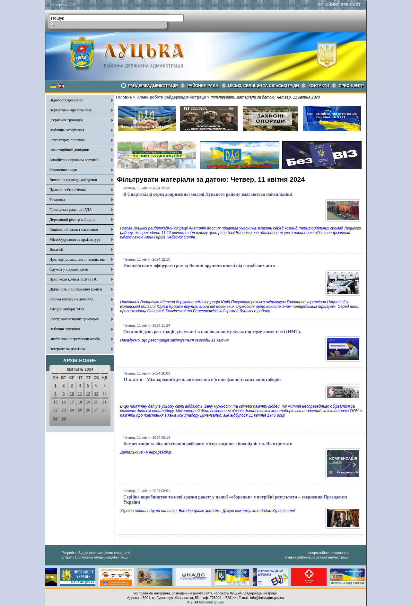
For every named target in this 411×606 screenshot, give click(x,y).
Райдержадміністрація (153, 85)
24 (72, 410)
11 (80, 394)
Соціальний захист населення (73, 229)
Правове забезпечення (67, 189)
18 (80, 402)
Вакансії (56, 249)
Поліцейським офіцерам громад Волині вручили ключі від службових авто (199, 265)
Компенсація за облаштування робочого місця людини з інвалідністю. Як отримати (208, 443)
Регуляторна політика (67, 140)
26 (88, 410)
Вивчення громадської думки (73, 179)
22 (55, 410)
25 (80, 410)
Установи (57, 199)
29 (55, 418)
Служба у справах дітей (68, 269)
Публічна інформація (66, 130)
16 (63, 402)
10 (72, 394)
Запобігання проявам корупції (73, 160)
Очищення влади (63, 170)
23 (63, 410)
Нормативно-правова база (70, 110)
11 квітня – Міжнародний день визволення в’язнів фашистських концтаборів (202, 379)
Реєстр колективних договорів (74, 319)
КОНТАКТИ (319, 85)
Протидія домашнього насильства (77, 259)
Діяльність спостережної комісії (75, 289)
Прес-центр (351, 85)
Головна (124, 97)
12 (88, 394)
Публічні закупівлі (64, 329)
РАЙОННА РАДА (203, 85)
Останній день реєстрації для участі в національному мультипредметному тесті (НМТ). (212, 331)
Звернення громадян (66, 120)
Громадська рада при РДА (70, 209)
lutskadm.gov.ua (211, 602)
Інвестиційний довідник (69, 150)
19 (88, 402)
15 (55, 402)
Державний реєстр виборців (72, 219)
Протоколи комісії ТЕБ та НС (73, 279)
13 (96, 394)
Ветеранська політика (67, 349)
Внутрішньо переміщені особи (74, 339)
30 (63, 418)
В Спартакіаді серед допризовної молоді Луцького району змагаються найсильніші (207, 194)
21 (104, 402)
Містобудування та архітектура (75, 239)
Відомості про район (66, 100)
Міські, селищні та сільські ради (263, 85)
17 (72, 402)
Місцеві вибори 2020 (66, 309)
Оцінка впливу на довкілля (71, 299)
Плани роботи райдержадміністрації (171, 97)
